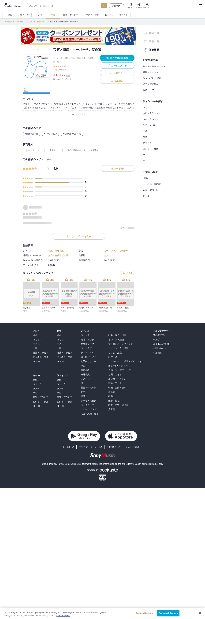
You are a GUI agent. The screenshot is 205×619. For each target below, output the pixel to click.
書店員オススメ (150, 72)
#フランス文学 (50, 134)
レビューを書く (60, 70)
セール (146, 196)
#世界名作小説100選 (72, 134)
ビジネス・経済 (150, 148)
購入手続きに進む (117, 57)
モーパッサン (33, 150)
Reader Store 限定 (152, 78)
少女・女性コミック (153, 119)
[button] (134, 447)
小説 (31, 21)
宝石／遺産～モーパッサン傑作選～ (82, 150)
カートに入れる (117, 65)
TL (144, 160)
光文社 (107, 255)
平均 (49, 168)
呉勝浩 (63, 311)
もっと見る (78, 114)
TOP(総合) (7, 21)
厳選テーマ (148, 90)
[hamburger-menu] (200, 5)
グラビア (147, 143)
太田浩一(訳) (74, 58)
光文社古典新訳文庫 (58, 255)
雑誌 (145, 137)
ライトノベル (149, 125)
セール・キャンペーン (154, 66)
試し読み (117, 80)
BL (144, 154)
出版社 (146, 178)
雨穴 (25, 311)
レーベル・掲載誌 (152, 184)
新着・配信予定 (150, 190)
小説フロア (20, 21)
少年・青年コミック (153, 113)
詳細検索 (116, 6)
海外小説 (40, 21)
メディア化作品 (150, 84)
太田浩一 (53, 150)
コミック (147, 107)
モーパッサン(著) (60, 58)
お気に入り (117, 73)
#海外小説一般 (31, 134)
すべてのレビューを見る (78, 236)
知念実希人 (46, 311)
